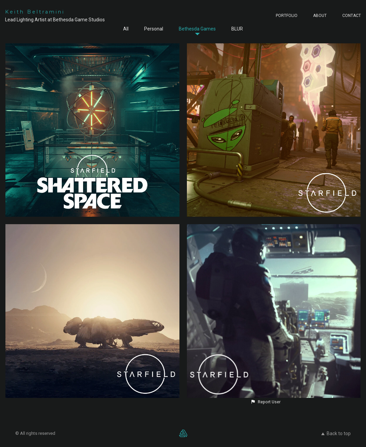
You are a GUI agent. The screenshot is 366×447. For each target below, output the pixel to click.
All (126, 28)
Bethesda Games (197, 28)
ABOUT (320, 15)
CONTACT (351, 15)
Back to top (336, 433)
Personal (153, 28)
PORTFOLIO (286, 15)
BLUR (237, 28)
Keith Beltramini (35, 12)
